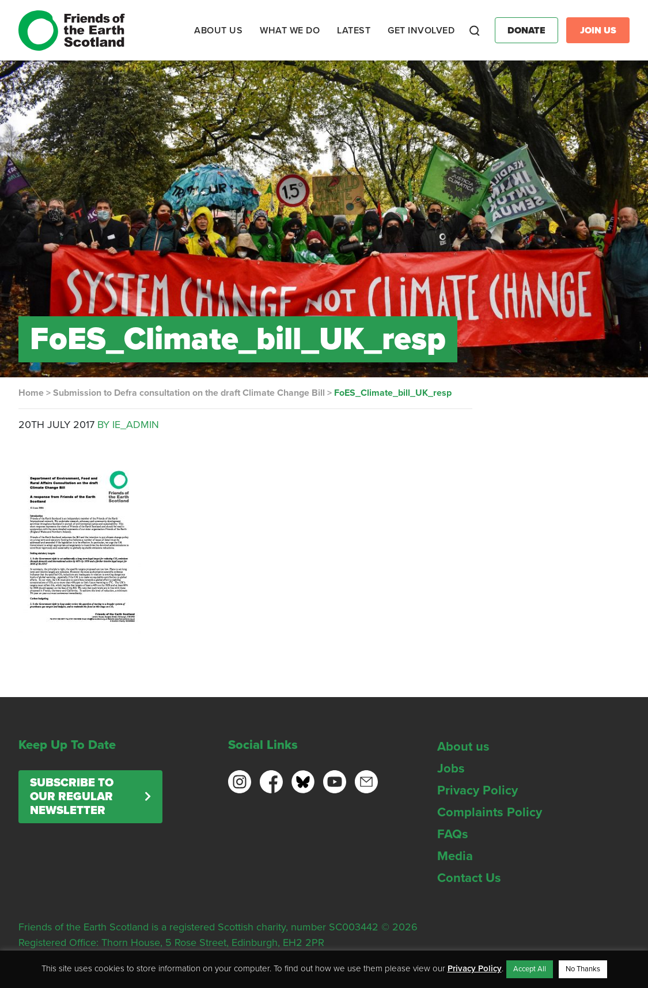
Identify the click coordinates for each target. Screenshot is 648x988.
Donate (526, 30)
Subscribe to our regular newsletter (71, 796)
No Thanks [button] (583, 969)
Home (31, 393)
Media (455, 856)
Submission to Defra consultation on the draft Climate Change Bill (189, 393)
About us (463, 746)
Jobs (451, 768)
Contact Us (469, 877)
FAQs (452, 834)
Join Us (598, 30)
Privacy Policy (477, 790)
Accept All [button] (529, 969)
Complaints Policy (489, 812)
